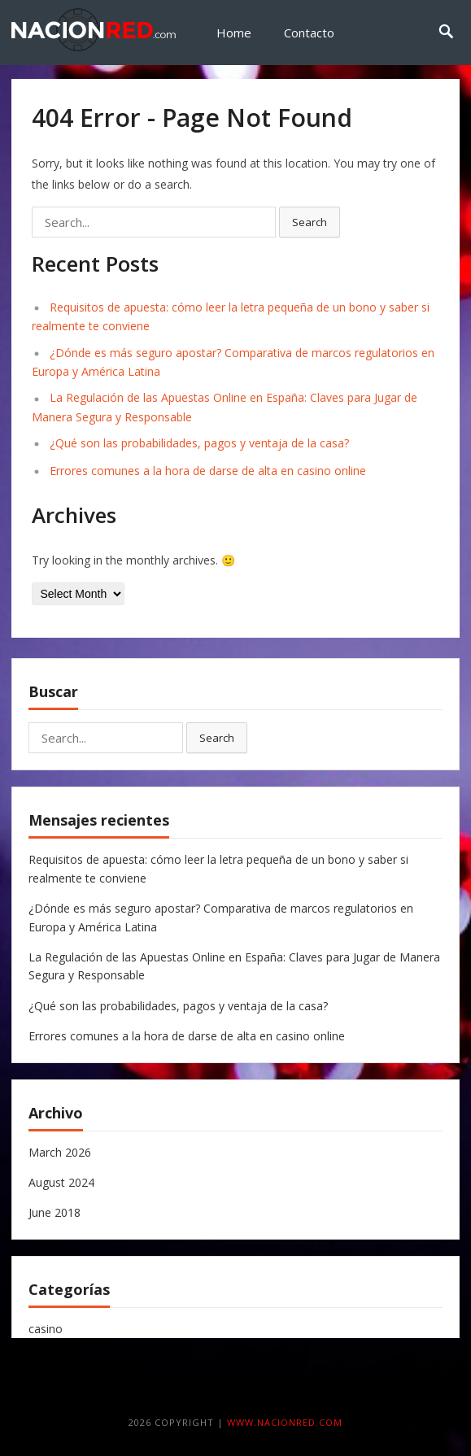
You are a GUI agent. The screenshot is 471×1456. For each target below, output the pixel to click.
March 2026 (59, 1152)
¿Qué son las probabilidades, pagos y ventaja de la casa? (199, 443)
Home (233, 32)
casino (45, 1328)
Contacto (309, 32)
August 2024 (61, 1182)
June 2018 (54, 1212)
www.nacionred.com (284, 1422)
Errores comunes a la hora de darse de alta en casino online (208, 470)
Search (309, 222)
